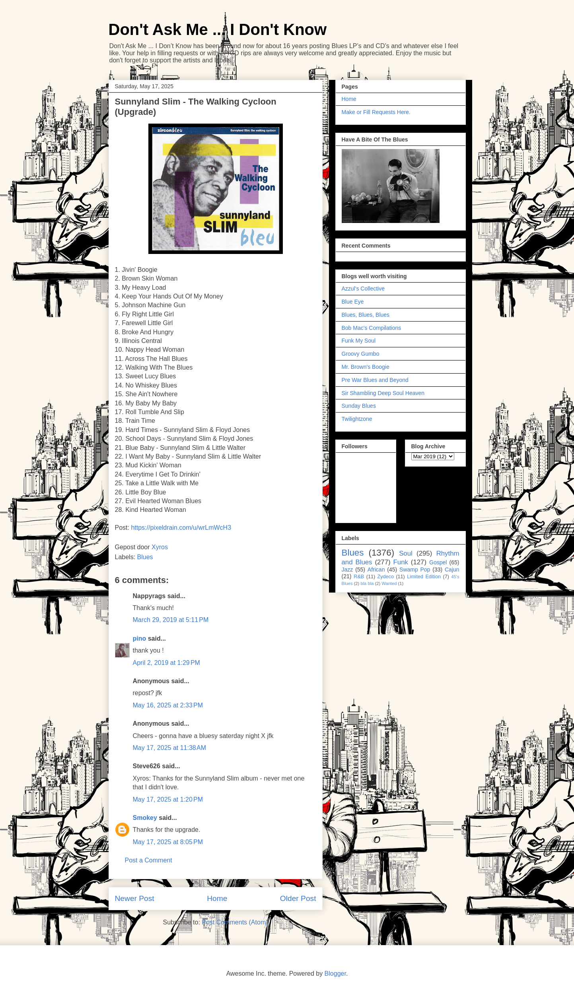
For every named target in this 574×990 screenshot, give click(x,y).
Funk (400, 562)
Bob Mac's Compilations (371, 328)
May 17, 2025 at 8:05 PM (168, 842)
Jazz (347, 569)
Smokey (145, 817)
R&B (359, 576)
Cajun (452, 569)
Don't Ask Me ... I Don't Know (218, 29)
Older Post (298, 898)
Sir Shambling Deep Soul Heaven (383, 393)
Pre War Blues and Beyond (375, 380)
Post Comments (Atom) (235, 922)
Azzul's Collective (363, 288)
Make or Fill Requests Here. (376, 112)
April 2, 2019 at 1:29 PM (166, 662)
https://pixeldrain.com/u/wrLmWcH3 (181, 527)
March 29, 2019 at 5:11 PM (171, 619)
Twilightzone (357, 419)
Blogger (335, 973)
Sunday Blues (359, 406)
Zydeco (385, 576)
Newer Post (134, 898)
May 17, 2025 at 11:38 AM (169, 747)
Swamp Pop (414, 569)
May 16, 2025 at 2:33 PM (168, 705)
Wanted (389, 583)
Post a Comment (148, 860)
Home (217, 898)
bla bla (367, 583)
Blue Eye (353, 301)
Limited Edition (424, 576)
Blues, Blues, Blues (366, 315)
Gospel (438, 562)
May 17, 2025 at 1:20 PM (168, 799)
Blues (145, 557)
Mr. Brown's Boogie (365, 367)
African (376, 569)
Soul (406, 553)
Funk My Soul (359, 340)
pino (139, 638)
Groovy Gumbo (360, 354)
